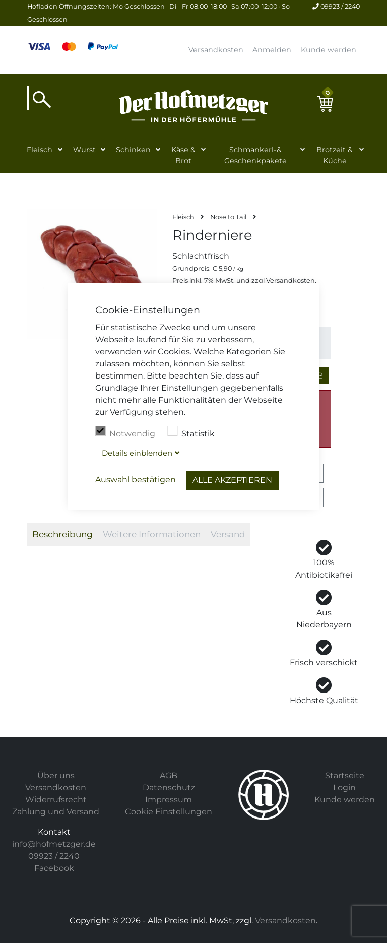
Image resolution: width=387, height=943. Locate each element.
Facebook (54, 868)
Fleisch (39, 149)
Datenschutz (169, 787)
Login (344, 787)
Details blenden (137, 453)
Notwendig (125, 432)
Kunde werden (328, 49)
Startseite (344, 775)
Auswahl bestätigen (135, 479)
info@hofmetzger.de (54, 844)
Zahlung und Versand (55, 811)
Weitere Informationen (152, 534)
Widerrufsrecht (56, 799)
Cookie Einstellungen (168, 811)
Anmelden (271, 49)
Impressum (168, 799)
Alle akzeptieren (232, 480)
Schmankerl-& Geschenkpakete (255, 155)
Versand (228, 534)
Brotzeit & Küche (334, 155)
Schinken (133, 149)
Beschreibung (62, 534)
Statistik (191, 432)
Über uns (56, 775)
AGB (168, 775)
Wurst (84, 149)
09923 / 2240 (336, 6)
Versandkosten (215, 49)
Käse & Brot (183, 155)
